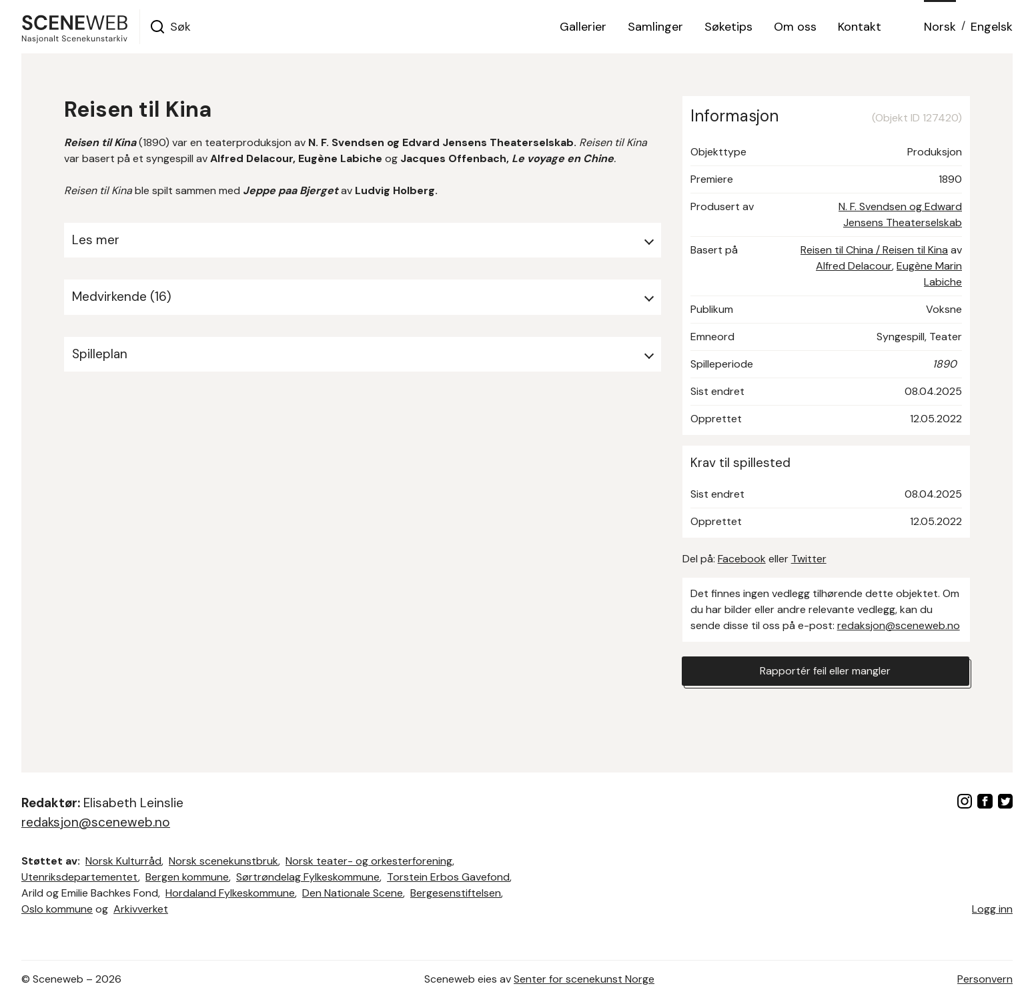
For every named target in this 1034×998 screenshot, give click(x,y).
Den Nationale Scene (352, 893)
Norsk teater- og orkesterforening (369, 861)
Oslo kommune (57, 909)
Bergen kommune (187, 877)
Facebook (742, 559)
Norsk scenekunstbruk (223, 861)
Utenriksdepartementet (79, 877)
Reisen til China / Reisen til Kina (874, 250)
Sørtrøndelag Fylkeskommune (308, 877)
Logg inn (992, 909)
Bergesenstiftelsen (455, 893)
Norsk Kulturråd (123, 861)
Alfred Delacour (854, 266)
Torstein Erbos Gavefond (448, 877)
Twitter (809, 559)
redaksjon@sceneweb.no (898, 625)
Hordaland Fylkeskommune (230, 893)
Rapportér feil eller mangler (825, 671)
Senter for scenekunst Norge (584, 979)
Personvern (985, 979)
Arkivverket (140, 909)
